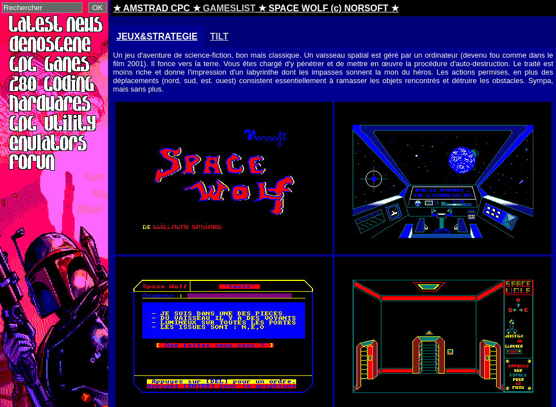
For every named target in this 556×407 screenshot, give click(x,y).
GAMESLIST (229, 8)
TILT (219, 36)
